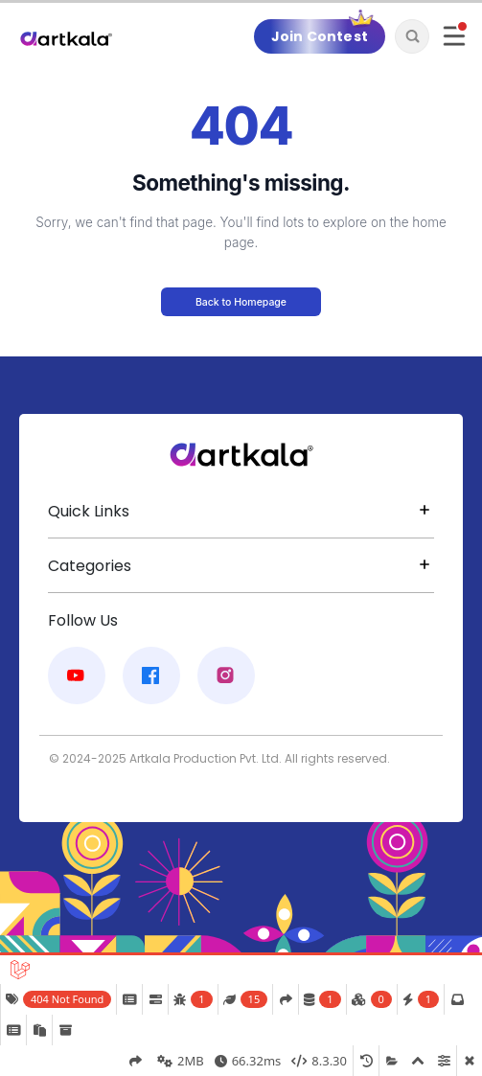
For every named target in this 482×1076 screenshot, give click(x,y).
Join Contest (319, 36)
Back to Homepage (241, 302)
